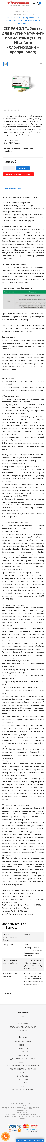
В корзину (23, 168)
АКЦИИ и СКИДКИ (23, 1041)
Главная (17, 12)
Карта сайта (23, 1030)
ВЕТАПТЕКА (23, 1048)
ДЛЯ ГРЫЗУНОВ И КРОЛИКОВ (23, 1059)
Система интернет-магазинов (30, 1140)
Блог (23, 1020)
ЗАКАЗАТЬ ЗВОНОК (6, 1136)
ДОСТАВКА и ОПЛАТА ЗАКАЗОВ (23, 1027)
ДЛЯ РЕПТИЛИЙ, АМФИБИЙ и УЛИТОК (23, 1065)
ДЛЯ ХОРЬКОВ (23, 1079)
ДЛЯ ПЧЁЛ (23, 1086)
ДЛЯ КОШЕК (23, 1055)
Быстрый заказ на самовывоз (18, 174)
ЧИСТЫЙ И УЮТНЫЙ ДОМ (23, 1089)
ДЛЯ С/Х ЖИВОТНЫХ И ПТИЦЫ (23, 1069)
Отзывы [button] (9, 993)
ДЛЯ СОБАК (23, 1052)
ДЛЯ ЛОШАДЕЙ (23, 1076)
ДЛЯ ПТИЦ (23, 1062)
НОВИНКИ (23, 1045)
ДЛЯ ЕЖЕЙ (23, 1083)
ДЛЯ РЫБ (23, 1072)
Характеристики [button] (13, 188)
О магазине (23, 1023)
